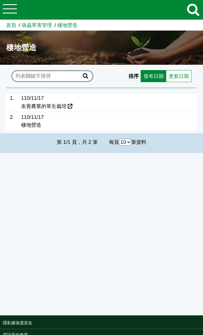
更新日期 (179, 76)
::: (201, 323)
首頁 (11, 25)
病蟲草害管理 (37, 25)
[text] (48, 76)
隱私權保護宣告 (17, 322)
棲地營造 (67, 25)
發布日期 (153, 76)
